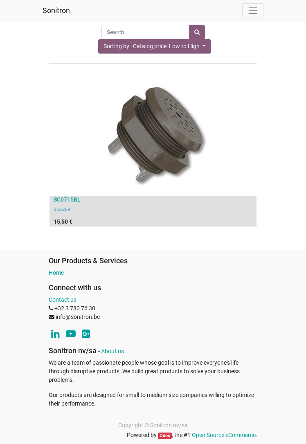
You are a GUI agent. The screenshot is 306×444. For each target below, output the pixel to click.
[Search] (197, 32)
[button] (154, 46)
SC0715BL (67, 199)
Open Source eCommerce (224, 435)
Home (56, 272)
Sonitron (56, 11)
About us (112, 351)
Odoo (165, 435)
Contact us (62, 299)
